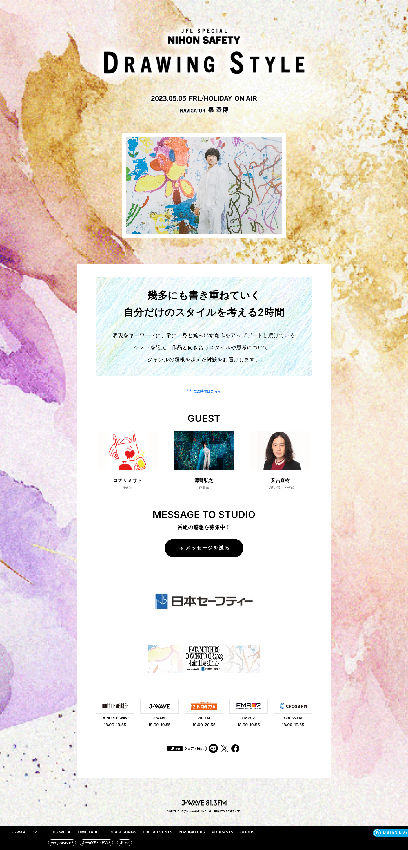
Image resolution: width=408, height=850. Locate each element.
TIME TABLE (89, 832)
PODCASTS (223, 832)
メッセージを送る (204, 548)
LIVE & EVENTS (157, 832)
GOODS (247, 832)
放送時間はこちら (204, 391)
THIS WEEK (60, 832)
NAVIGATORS (192, 832)
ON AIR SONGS (122, 832)
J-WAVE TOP (24, 832)
